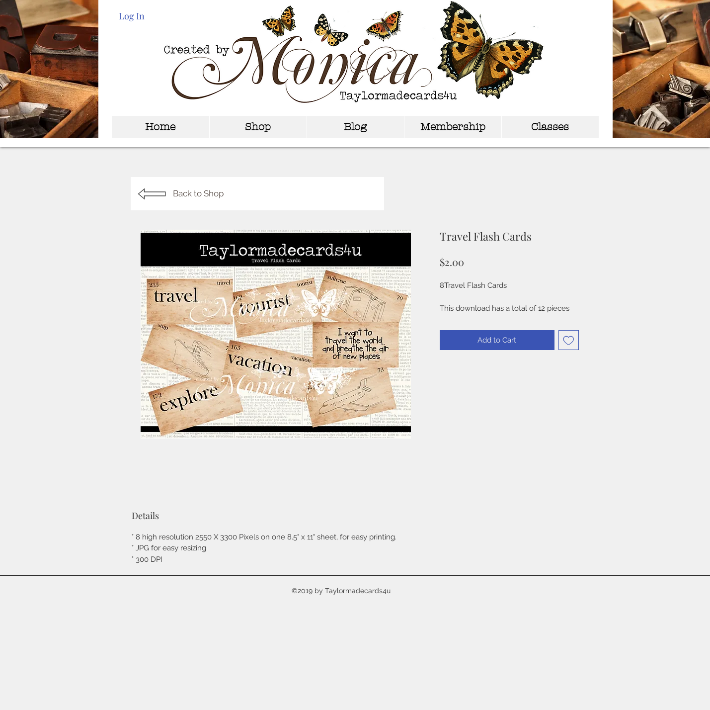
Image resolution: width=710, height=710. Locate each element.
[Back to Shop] (257, 193)
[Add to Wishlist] (568, 340)
